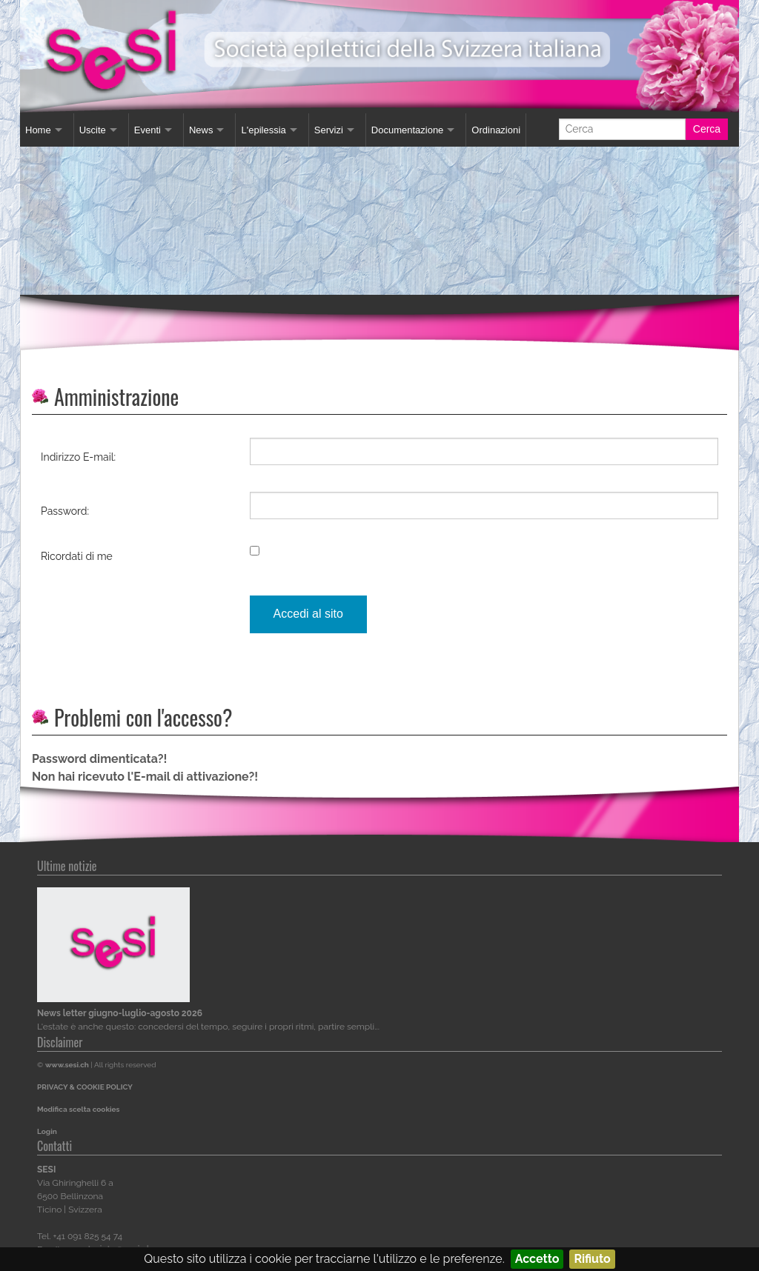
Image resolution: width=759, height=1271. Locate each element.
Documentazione (407, 130)
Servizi (328, 130)
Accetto (537, 1259)
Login (47, 1131)
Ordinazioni (495, 130)
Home (38, 130)
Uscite (92, 130)
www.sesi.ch (67, 1065)
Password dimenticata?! (99, 759)
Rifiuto (592, 1259)
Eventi (147, 130)
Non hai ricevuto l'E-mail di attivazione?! (145, 777)
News (201, 130)
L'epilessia (263, 130)
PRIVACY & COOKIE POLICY (85, 1087)
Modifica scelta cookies (78, 1109)
